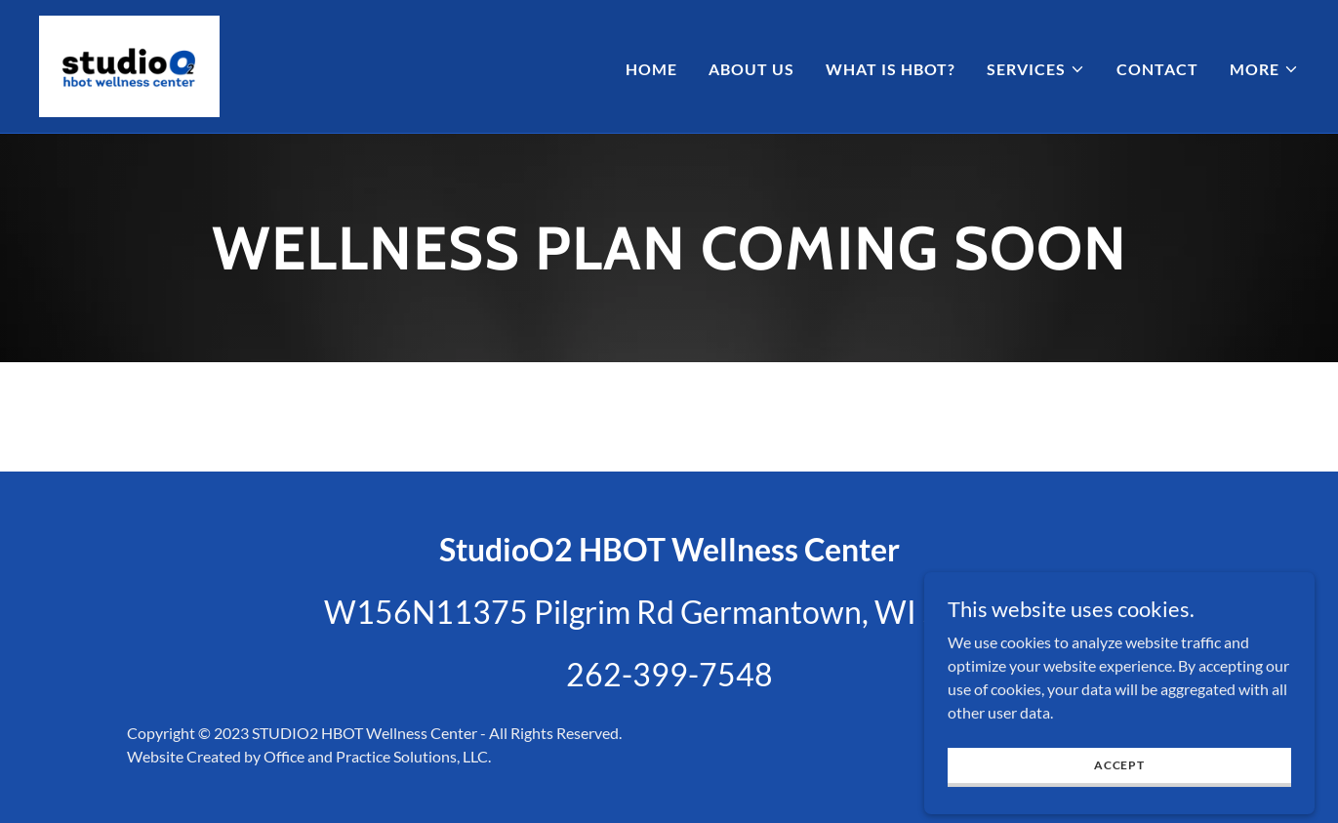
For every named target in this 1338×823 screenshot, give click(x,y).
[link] (129, 64)
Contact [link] (1157, 69)
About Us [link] (751, 69)
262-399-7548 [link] (669, 674)
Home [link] (651, 69)
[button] (1036, 69)
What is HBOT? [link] (890, 69)
